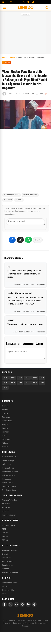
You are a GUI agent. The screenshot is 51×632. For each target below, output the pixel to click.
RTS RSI (5, 540)
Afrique (5, 447)
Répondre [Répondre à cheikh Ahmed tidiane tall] (41, 311)
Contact (5, 586)
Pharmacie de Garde (10, 472)
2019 (13, 383)
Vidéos (7, 62)
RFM (4, 529)
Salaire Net (6, 464)
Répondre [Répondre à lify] (41, 285)
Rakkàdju (19, 200)
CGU (4, 594)
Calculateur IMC (8, 475)
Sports (5, 428)
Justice (5, 413)
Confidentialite (8, 590)
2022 (35, 378)
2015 (42, 383)
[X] (10, 604)
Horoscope (6, 479)
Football (5, 432)
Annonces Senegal (9, 550)
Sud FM (5, 536)
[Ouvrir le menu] (4, 8)
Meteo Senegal (8, 460)
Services (5, 569)
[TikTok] (34, 604)
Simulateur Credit (9, 486)
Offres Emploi (7, 483)
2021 (42, 378)
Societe (5, 410)
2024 (20, 378)
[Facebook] (19, 2)
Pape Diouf (8, 200)
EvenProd (6, 507)
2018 (20, 383)
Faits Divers (6, 439)
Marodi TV (6, 504)
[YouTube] (28, 2)
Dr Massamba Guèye (11, 195)
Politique (5, 406)
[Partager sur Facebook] (12, 240)
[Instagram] (22, 604)
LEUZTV (5, 511)
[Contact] (11, 2)
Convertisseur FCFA (10, 457)
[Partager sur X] (20, 240)
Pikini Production (9, 515)
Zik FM (5, 533)
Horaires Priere (8, 468)
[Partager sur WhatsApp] (28, 240)
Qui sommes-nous (9, 583)
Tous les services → (10, 490)
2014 (5, 388)
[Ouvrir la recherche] (46, 8)
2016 (35, 383)
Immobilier (6, 558)
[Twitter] (24, 2)
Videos (5, 443)
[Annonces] (3, 2)
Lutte (4, 436)
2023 (27, 378)
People (5, 424)
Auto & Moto (7, 561)
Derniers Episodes (9, 500)
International (7, 421)
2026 (5, 378)
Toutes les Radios (9, 525)
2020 (5, 383)
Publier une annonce (10, 572)
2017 (27, 383)
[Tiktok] (33, 2)
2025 (13, 378)
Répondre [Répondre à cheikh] (41, 332)
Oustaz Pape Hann (30, 195)
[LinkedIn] (28, 604)
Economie (6, 417)
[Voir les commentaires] (38, 240)
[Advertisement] (25, 33)
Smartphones (7, 565)
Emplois (5, 554)
